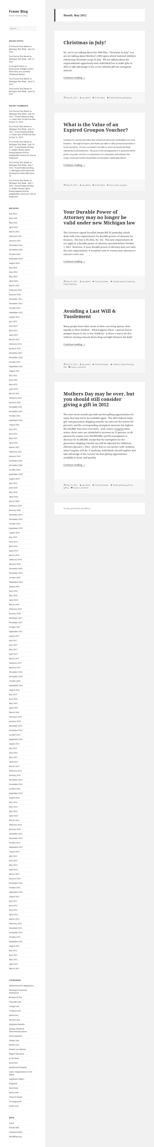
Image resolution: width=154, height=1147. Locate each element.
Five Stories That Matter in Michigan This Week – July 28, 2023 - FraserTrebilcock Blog (22, 114)
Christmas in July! (84, 42)
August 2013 (14, 851)
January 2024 (15, 294)
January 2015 (15, 775)
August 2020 (14, 478)
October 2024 (14, 254)
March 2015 (14, 766)
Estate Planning (115, 97)
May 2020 (13, 492)
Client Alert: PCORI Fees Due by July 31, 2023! (22, 120)
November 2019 (16, 519)
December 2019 (15, 514)
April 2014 (13, 815)
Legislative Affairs (16, 1079)
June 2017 (13, 645)
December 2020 (15, 460)
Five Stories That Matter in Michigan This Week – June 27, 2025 (22, 81)
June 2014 (13, 806)
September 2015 (16, 739)
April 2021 (13, 442)
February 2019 (15, 559)
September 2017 (16, 631)
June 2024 (13, 272)
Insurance (13, 1063)
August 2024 (14, 263)
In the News (14, 1058)
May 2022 (13, 384)
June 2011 (13, 955)
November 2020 (16, 465)
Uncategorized (15, 1101)
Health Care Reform (17, 1049)
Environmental (15, 1036)
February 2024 (15, 290)
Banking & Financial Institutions (18, 991)
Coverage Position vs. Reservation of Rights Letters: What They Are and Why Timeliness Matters (21, 70)
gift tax (129, 485)
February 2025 (15, 236)
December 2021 (15, 407)
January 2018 (15, 613)
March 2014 (14, 820)
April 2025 (13, 227)
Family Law (14, 1040)
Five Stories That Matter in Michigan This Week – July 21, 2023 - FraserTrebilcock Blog (22, 129)
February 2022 (15, 398)
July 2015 (13, 748)
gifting (66, 487)
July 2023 (13, 321)
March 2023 (14, 339)
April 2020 (13, 496)
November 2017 (16, 622)
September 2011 (16, 941)
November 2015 (16, 730)
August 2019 (14, 532)
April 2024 (13, 281)
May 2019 (13, 546)
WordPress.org (15, 1136)
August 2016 (14, 690)
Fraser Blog (18, 11)
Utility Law (13, 1106)
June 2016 (13, 699)
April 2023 (13, 335)
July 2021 (13, 429)
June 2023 (13, 326)
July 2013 (13, 856)
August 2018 (14, 586)
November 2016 (16, 676)
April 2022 (13, 389)
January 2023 (15, 348)
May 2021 (13, 438)
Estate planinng (119, 485)
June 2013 (13, 860)
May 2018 (13, 595)
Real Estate (13, 1088)
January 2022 (15, 402)
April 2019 (13, 550)
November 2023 (16, 303)
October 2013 (14, 842)
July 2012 (13, 901)
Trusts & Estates (15, 1097)
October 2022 (14, 362)
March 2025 (14, 231)
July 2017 (13, 640)
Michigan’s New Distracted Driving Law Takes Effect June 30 (21, 173)
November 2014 (16, 784)
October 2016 (14, 681)
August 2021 (14, 425)
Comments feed (15, 1132)
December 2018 (15, 568)
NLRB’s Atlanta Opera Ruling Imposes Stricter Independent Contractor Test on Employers (22, 154)
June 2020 (13, 487)
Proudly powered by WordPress (76, 508)
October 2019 (14, 523)
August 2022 (14, 371)
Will (64, 367)
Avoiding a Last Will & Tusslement (89, 313)
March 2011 (14, 968)
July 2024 (13, 267)
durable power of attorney (124, 281)
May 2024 (13, 276)
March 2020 (14, 501)
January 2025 (15, 240)
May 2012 (13, 910)
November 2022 (16, 357)
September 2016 (16, 685)
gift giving (127, 97)
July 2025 (13, 213)
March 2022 (14, 393)
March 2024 (14, 285)
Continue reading (74, 77)
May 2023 (13, 330)
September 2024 (16, 258)
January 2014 (15, 829)
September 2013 (16, 847)
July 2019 (13, 537)
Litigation (13, 1083)
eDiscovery (13, 1015)
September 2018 (16, 582)
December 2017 (15, 618)
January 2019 (15, 564)
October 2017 (14, 627)
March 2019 (14, 555)
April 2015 (13, 762)
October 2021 (14, 416)
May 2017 (13, 649)
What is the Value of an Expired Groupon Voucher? (95, 127)
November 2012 (16, 883)
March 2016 (14, 712)
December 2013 (15, 833)
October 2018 (14, 577)
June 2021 (13, 434)
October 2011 (14, 937)
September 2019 (16, 528)
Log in (11, 1123)
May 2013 (13, 865)
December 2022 (15, 353)
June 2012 (13, 905)
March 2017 (14, 658)
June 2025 (13, 218)
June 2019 (13, 541)
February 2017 (15, 663)
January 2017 (15, 667)
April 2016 (13, 708)
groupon (123, 185)
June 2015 (13, 753)
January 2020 (15, 510)
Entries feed (14, 1127)
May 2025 (13, 222)
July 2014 (13, 802)
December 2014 (15, 780)
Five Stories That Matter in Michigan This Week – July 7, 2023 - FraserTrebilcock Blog (21, 165)
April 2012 (13, 914)
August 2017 (14, 636)
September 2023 (16, 312)
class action (114, 185)
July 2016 (13, 694)
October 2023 (14, 308)
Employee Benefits (17, 1024)
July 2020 (13, 483)
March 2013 (14, 874)
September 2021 (16, 420)
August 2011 (14, 946)
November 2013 (16, 838)
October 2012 (14, 887)
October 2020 (14, 469)
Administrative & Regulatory (21, 985)
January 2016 (15, 721)
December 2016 (15, 672)
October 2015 (14, 735)
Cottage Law (14, 1006)
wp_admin (86, 97)
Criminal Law (15, 1011)
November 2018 (16, 573)
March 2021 (14, 447)
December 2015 (15, 726)
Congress (119, 428)
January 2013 (15, 878)
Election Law (14, 1020)
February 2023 (15, 344)
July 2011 (13, 950)
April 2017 (13, 654)
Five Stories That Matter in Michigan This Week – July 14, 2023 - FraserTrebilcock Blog (22, 144)
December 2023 (15, 299)
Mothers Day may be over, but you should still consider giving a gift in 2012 (98, 399)
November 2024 (16, 249)
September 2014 (16, 793)
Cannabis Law (15, 1002)
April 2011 (13, 964)
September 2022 (16, 366)
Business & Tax (15, 997)
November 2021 (16, 411)
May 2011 (13, 959)
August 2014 (14, 797)
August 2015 (14, 744)
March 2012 (14, 919)
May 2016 (13, 703)
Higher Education (16, 1054)
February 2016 (15, 717)
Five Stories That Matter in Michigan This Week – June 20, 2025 (22, 91)
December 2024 (15, 245)
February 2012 (15, 923)
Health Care (14, 1045)
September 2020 (16, 474)
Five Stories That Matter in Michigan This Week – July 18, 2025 (22, 49)
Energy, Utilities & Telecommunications (18, 1030)
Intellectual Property (18, 1067)
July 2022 (13, 375)
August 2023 (14, 317)
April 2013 (13, 869)
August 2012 (14, 896)
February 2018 (15, 609)
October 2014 (14, 789)
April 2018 (13, 600)
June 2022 (13, 380)
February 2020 (15, 505)
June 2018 (13, 591)
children (116, 364)
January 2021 (15, 456)
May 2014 (13, 811)
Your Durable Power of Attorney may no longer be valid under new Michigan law (99, 217)
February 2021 (15, 451)
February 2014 (15, 824)
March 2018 (14, 604)
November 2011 (16, 932)
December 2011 (15, 928)
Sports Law (13, 1092)
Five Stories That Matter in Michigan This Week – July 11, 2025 (22, 59)
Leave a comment (78, 367)
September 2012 (16, 892)
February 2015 (15, 771)
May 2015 (13, 757)
